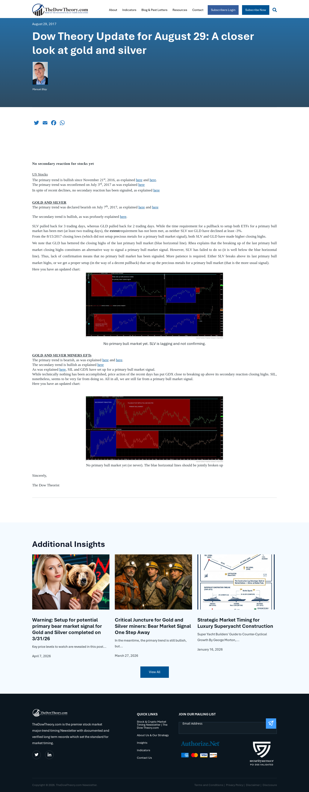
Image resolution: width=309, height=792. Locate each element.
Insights (142, 743)
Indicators (129, 10)
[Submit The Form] (271, 723)
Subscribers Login (223, 10)
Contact (197, 10)
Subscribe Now (255, 10)
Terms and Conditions (208, 785)
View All (154, 672)
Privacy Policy (234, 785)
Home (102, 9)
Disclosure (270, 785)
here (156, 190)
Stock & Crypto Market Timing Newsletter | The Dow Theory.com (152, 725)
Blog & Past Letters (154, 10)
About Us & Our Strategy (153, 735)
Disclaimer (253, 785)
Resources (180, 10)
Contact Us (144, 758)
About (113, 10)
